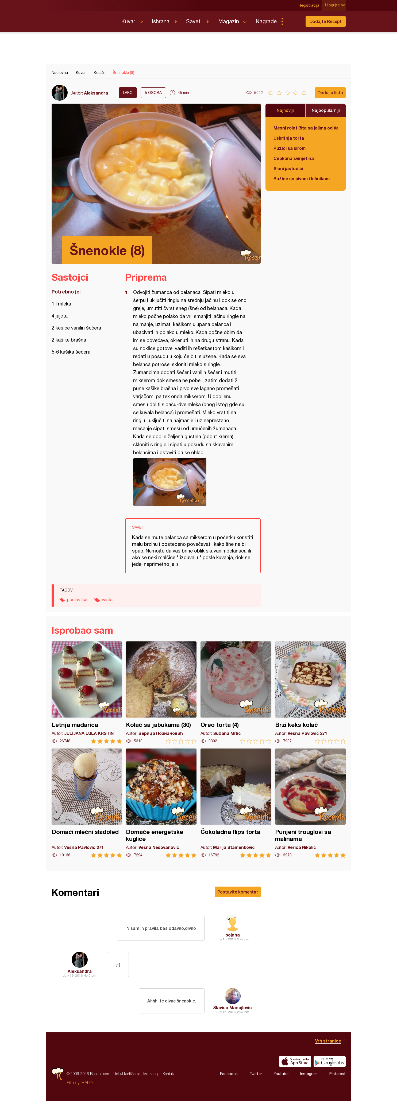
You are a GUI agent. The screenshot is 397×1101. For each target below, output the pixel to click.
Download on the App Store (295, 1061)
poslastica (77, 599)
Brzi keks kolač (310, 692)
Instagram (309, 1074)
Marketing (151, 1073)
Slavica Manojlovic (232, 1007)
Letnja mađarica (87, 692)
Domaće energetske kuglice (161, 803)
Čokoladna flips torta (236, 803)
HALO (87, 1082)
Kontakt (169, 1073)
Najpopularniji (326, 110)
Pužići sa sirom (289, 148)
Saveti (194, 21)
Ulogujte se (336, 5)
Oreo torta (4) (236, 692)
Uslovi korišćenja (126, 1073)
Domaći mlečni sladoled (87, 803)
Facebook (229, 1074)
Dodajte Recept (326, 21)
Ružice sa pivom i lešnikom (301, 178)
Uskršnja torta (288, 137)
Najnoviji (285, 110)
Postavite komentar (237, 891)
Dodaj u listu (330, 92)
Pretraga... (292, 21)
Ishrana (160, 21)
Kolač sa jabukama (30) (161, 692)
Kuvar (128, 21)
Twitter (255, 1074)
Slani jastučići (288, 168)
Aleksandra (96, 92)
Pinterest (337, 1074)
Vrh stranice (328, 1040)
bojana (232, 934)
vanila (107, 599)
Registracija (309, 5)
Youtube (281, 1074)
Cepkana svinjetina (293, 158)
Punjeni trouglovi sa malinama (310, 803)
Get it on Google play (330, 1061)
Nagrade (266, 21)
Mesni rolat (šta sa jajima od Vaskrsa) (305, 127)
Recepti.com (82, 19)
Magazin (228, 21)
